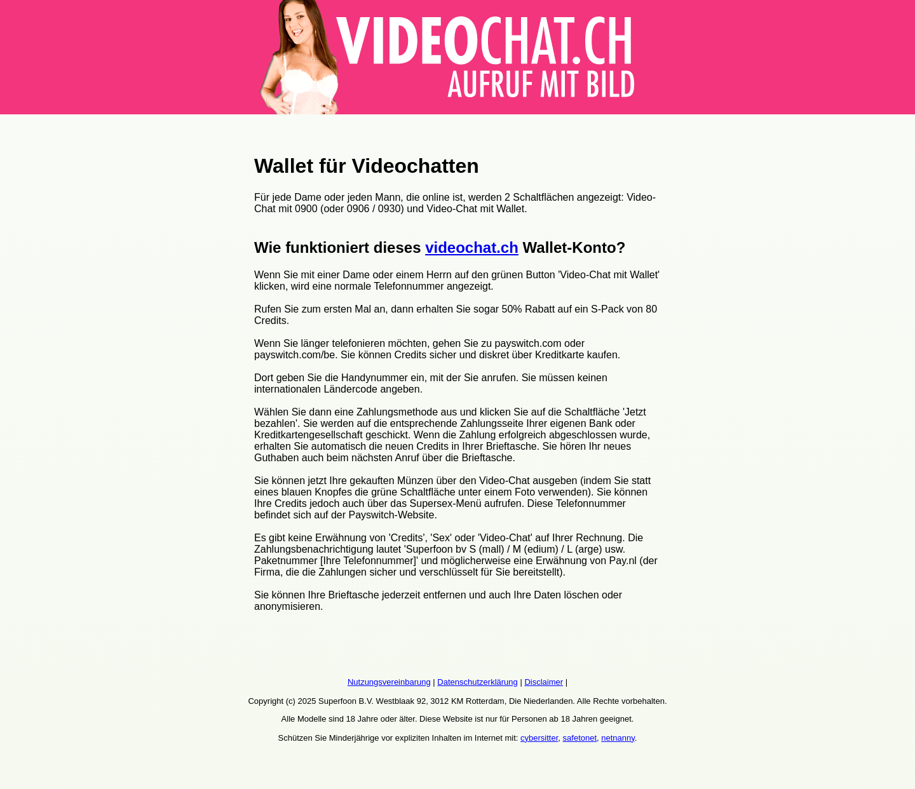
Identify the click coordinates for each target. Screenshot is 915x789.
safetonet (580, 738)
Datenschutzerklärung (477, 682)
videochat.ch (471, 247)
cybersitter (539, 738)
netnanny (618, 738)
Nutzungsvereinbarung (389, 682)
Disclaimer (543, 682)
